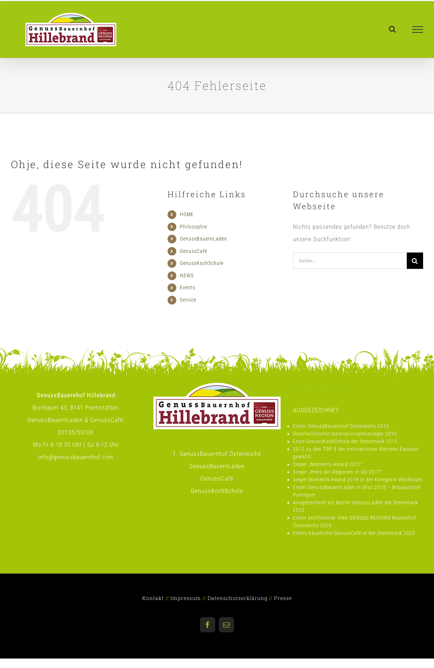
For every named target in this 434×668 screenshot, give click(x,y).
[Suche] (415, 261)
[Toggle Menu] (417, 29)
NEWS (187, 275)
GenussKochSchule (202, 263)
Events (187, 287)
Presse (283, 598)
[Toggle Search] (392, 29)
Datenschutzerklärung (238, 598)
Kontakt (153, 598)
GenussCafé (193, 251)
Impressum (185, 598)
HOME (187, 214)
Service (188, 300)
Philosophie (193, 227)
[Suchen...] (350, 261)
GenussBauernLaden (203, 239)
